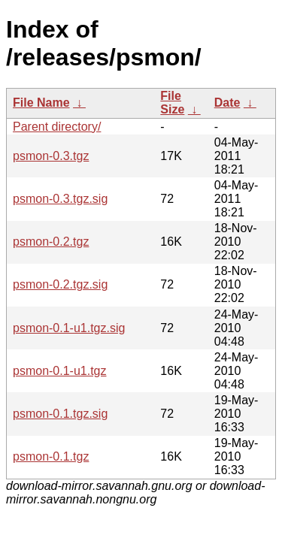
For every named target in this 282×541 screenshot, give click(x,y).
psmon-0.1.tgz (51, 456)
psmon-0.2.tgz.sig (60, 284)
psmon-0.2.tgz (51, 241)
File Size (172, 102)
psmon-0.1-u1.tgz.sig (69, 328)
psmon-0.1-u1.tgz (60, 370)
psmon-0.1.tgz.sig (60, 413)
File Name (41, 102)
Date (227, 102)
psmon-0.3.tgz (51, 156)
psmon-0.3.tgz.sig (60, 198)
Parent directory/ (57, 126)
